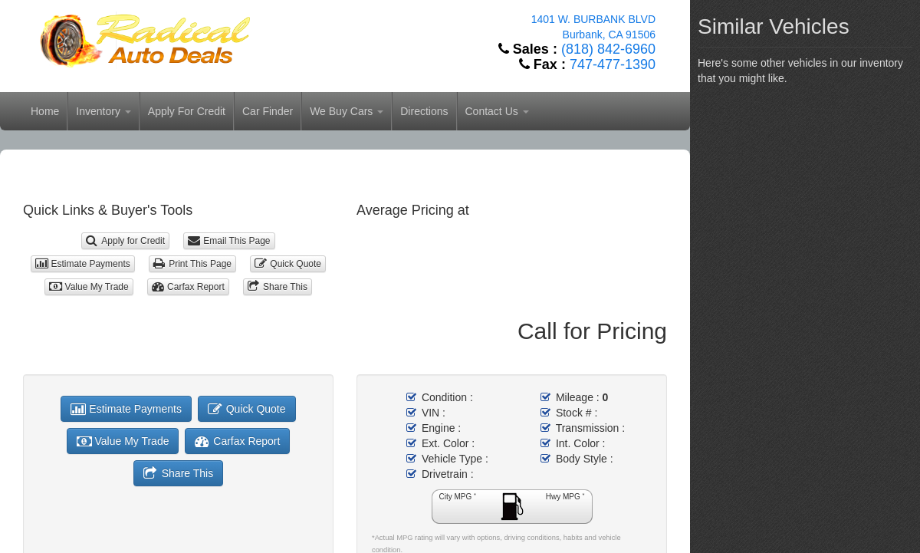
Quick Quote (288, 263)
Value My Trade (89, 286)
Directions (424, 111)
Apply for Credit (125, 240)
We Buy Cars (346, 111)
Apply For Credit (186, 111)
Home (45, 111)
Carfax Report (188, 286)
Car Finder (267, 111)
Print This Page (192, 263)
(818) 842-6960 (608, 49)
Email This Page (229, 240)
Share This (277, 286)
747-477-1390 (613, 64)
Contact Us (497, 111)
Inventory (103, 111)
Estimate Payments (82, 263)
